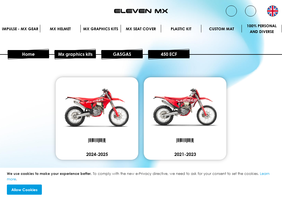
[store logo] (141, 11)
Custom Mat (221, 28)
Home (28, 54)
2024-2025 (97, 154)
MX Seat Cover (141, 28)
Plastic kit (181, 28)
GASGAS (122, 54)
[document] (141, 183)
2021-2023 (185, 154)
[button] (272, 11)
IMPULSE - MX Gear (20, 28)
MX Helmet (60, 28)
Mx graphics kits (100, 28)
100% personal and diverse (261, 28)
